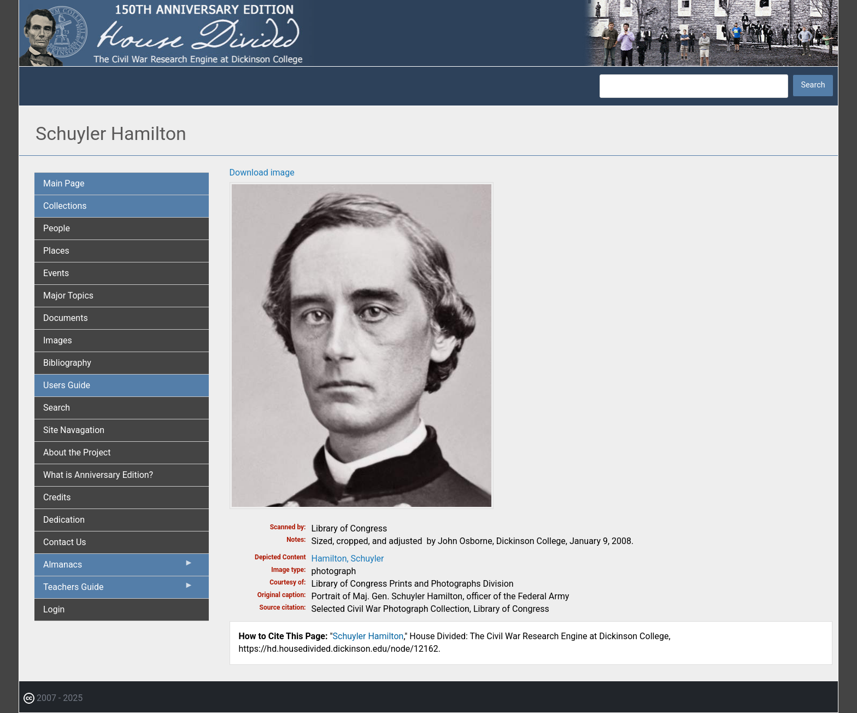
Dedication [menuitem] (64, 520)
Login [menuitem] (53, 609)
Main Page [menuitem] (64, 183)
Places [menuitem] (56, 251)
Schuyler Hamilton (368, 636)
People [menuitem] (56, 228)
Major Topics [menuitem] (68, 295)
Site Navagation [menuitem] (73, 430)
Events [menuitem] (56, 273)
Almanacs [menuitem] (118, 567)
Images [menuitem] (57, 340)
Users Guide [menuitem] (66, 385)
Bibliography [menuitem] (67, 363)
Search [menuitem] (56, 407)
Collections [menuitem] (65, 206)
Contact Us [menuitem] (64, 542)
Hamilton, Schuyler (348, 558)
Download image (262, 172)
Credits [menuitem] (57, 497)
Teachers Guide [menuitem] (118, 589)
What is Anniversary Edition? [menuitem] (98, 475)
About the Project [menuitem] (76, 452)
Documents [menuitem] (65, 318)
